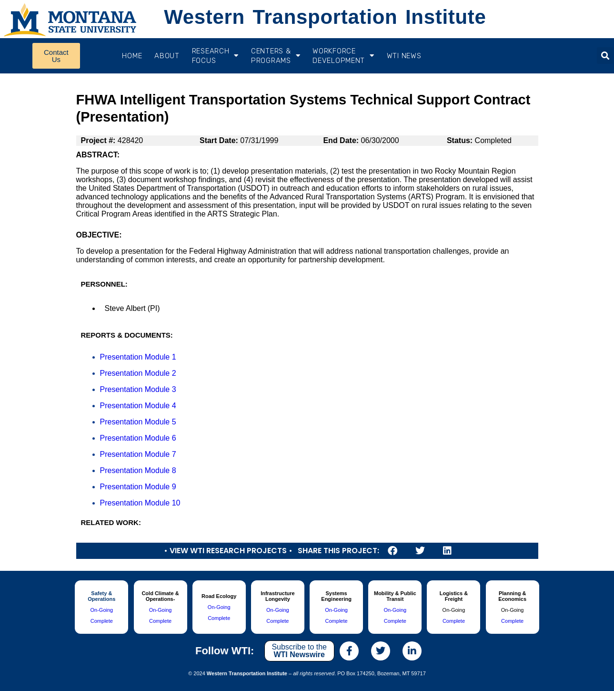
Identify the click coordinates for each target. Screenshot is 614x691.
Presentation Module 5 (138, 422)
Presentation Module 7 (138, 454)
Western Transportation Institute (325, 17)
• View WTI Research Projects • (228, 550)
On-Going (101, 610)
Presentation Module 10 (140, 503)
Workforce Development (343, 56)
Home (132, 56)
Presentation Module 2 (138, 373)
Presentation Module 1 (138, 357)
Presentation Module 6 (138, 438)
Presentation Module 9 (138, 487)
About (167, 56)
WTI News (404, 56)
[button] (605, 55)
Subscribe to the (299, 651)
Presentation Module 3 (138, 389)
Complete (102, 621)
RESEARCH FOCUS (215, 56)
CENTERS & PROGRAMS (275, 56)
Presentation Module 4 (138, 406)
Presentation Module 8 (138, 470)
